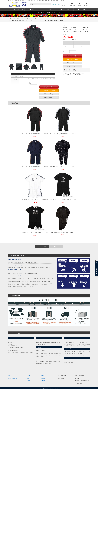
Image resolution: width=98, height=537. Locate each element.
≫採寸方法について (28, 380)
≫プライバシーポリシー (12, 378)
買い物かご (86, 4)
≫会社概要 (10, 375)
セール (49, 9)
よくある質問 (81, 9)
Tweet (64, 25)
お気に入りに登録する (72, 66)
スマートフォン (42, 246)
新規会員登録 (72, 4)
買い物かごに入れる (72, 56)
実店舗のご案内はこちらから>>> (70, 365)
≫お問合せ (43, 378)
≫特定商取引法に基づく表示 (13, 376)
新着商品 (32, 9)
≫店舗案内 (43, 380)
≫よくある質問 (44, 376)
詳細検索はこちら (56, 4)
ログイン (79, 4)
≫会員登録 (43, 375)
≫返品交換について (28, 378)
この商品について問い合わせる (72, 62)
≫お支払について (28, 375)
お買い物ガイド (64, 4)
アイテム (18, 9)
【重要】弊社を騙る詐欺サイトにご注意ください (49, 12)
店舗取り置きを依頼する (72, 59)
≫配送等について (28, 376)
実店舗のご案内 (65, 9)
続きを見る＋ (33, 83)
